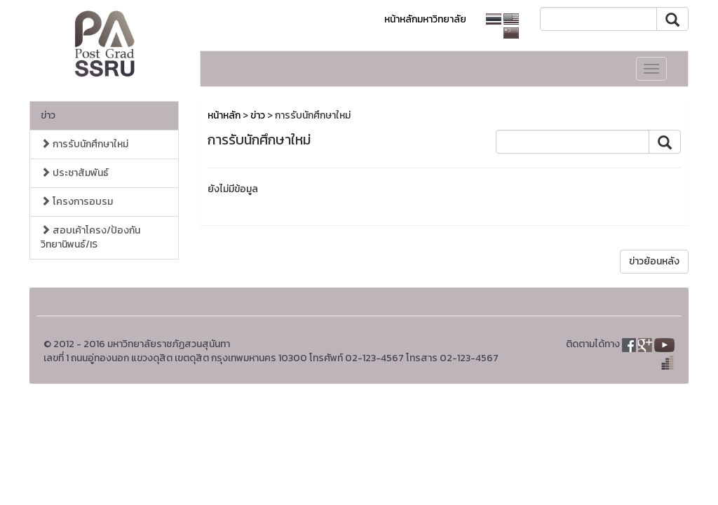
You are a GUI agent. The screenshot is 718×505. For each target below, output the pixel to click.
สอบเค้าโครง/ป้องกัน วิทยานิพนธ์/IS (90, 237)
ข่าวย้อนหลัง (654, 261)
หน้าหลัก (224, 115)
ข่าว (48, 115)
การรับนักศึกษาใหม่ (84, 144)
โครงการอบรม (77, 201)
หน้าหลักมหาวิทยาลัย (425, 19)
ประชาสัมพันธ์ (75, 173)
